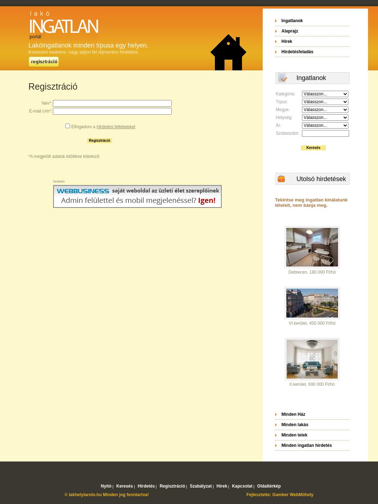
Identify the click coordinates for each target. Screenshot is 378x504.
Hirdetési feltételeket (115, 126)
